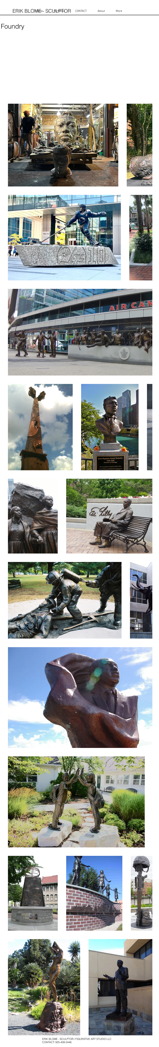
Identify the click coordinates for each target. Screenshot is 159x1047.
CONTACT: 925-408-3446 (57, 1042)
